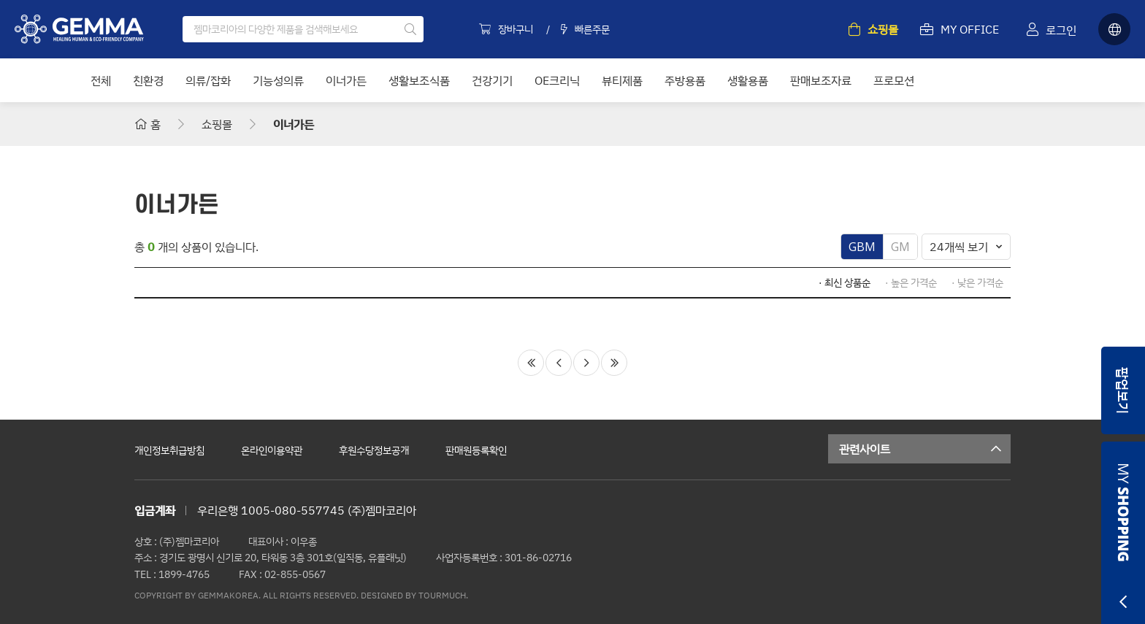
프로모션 (893, 80)
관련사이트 (925, 448)
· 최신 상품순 (844, 282)
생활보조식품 (419, 80)
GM (900, 247)
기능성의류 (278, 80)
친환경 (148, 80)
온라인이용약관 (271, 450)
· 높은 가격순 (911, 282)
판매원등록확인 (476, 450)
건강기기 (492, 80)
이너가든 (346, 80)
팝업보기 (1123, 390)
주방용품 (685, 80)
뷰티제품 (622, 80)
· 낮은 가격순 (977, 282)
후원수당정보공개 (374, 450)
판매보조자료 (820, 80)
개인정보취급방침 (169, 450)
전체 (101, 80)
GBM (862, 247)
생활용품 (747, 80)
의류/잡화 (208, 80)
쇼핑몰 (217, 124)
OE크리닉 (557, 80)
